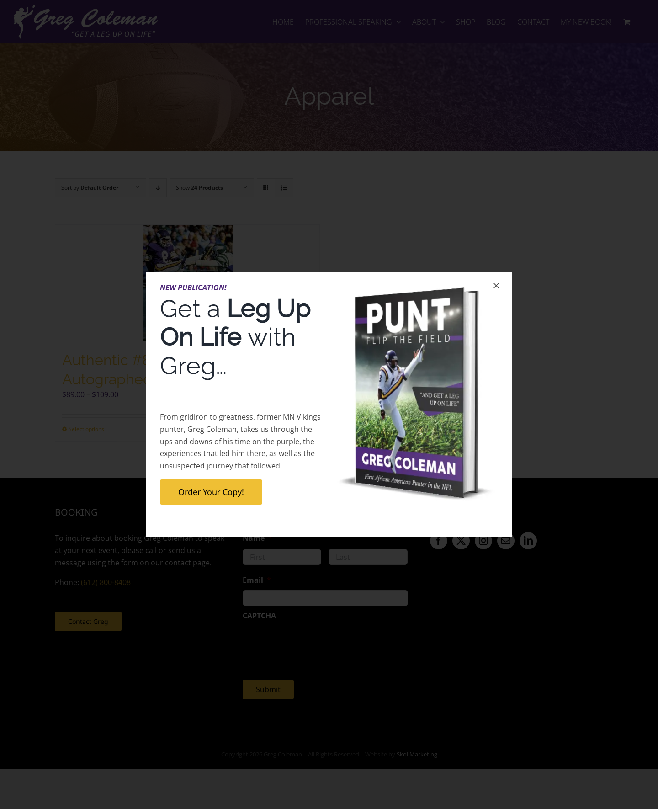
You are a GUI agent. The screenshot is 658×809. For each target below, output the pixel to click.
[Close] (496, 286)
